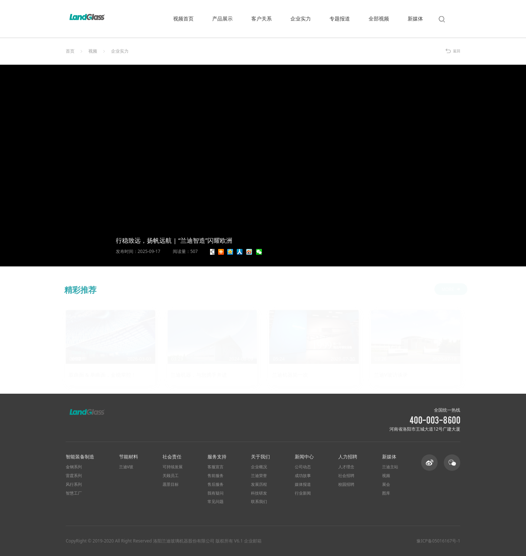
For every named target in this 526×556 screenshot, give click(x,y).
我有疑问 (215, 493)
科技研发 (259, 493)
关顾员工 (171, 475)
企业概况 (259, 466)
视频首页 (183, 18)
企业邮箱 (253, 541)
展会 (386, 484)
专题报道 (339, 18)
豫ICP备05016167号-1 (438, 541)
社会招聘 (346, 475)
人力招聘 (347, 456)
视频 (92, 51)
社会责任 (172, 456)
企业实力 (300, 18)
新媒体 (415, 18)
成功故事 (303, 475)
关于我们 (260, 456)
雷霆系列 (74, 475)
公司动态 (303, 466)
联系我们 (259, 501)
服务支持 (216, 456)
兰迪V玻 (126, 466)
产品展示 (222, 18)
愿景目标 (171, 484)
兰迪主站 (390, 466)
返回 (456, 51)
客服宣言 (215, 466)
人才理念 (346, 466)
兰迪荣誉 (259, 475)
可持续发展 (173, 466)
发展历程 (259, 484)
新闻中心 (304, 456)
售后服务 (215, 484)
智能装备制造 (80, 456)
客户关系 (261, 18)
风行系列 (74, 484)
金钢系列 (74, 466)
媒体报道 (303, 484)
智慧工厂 (74, 493)
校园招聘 (346, 484)
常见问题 (215, 501)
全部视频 (379, 18)
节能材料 (128, 456)
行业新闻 (303, 493)
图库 (386, 493)
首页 (70, 51)
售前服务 (215, 475)
